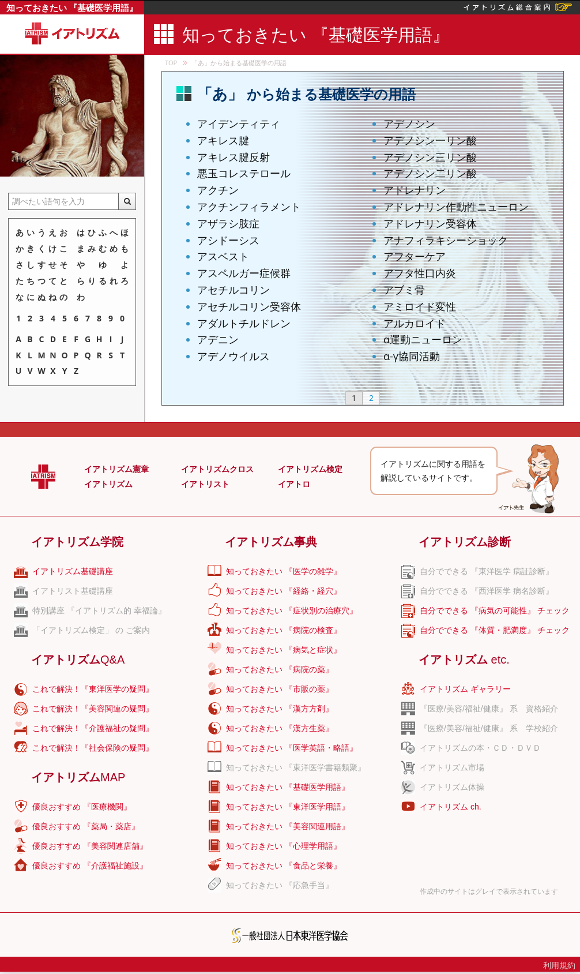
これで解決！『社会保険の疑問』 (92, 748)
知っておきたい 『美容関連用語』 (287, 826)
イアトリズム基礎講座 (72, 571)
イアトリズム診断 (465, 541)
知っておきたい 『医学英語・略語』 (291, 748)
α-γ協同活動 (411, 356)
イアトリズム (108, 484)
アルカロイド (414, 323)
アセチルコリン (233, 290)
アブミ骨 (404, 290)
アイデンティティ (238, 123)
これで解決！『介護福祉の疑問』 (92, 728)
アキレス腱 (223, 140)
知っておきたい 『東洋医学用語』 (287, 807)
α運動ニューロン (422, 339)
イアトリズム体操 (452, 787)
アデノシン (409, 123)
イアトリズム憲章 (116, 469)
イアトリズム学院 (77, 541)
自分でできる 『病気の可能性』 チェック (495, 610)
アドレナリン (414, 190)
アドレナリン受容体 (430, 223)
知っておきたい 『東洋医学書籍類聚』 (296, 767)
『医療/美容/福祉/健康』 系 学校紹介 (489, 728)
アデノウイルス (233, 356)
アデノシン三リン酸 (430, 157)
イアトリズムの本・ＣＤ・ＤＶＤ (480, 748)
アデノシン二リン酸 (430, 173)
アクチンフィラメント (249, 206)
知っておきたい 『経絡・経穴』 (283, 591)
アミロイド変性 (419, 306)
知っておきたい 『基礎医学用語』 (72, 7)
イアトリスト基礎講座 (72, 591)
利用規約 (559, 965)
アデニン (218, 339)
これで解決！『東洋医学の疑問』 (92, 689)
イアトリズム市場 (452, 767)
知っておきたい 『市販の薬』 (279, 689)
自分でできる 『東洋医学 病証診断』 (486, 571)
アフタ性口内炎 (419, 273)
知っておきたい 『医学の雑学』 (283, 571)
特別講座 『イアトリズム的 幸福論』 (99, 610)
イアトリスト (205, 484)
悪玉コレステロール (244, 173)
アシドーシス (228, 240)
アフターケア (414, 256)
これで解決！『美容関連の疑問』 (92, 709)
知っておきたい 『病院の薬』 (279, 669)
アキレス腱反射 (233, 157)
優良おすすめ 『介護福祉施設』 (90, 865)
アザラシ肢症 (228, 223)
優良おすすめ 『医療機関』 (81, 807)
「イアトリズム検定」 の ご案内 (91, 630)
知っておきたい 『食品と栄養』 (283, 865)
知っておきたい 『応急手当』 (279, 885)
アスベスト (223, 256)
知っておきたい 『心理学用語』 (283, 846)
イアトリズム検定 (310, 469)
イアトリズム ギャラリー (465, 689)
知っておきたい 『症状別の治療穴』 (291, 610)
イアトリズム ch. (450, 807)
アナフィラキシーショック (445, 240)
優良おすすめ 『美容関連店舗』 (90, 846)
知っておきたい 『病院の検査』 (283, 630)
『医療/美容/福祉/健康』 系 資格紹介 (489, 709)
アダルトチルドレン (244, 323)
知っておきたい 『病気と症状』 (283, 650)
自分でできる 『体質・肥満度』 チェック (495, 630)
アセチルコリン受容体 (249, 306)
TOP (171, 62)
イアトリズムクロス (217, 469)
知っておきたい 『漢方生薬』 (279, 728)
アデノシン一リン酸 (430, 140)
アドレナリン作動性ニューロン (456, 206)
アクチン (218, 190)
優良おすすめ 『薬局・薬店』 (86, 826)
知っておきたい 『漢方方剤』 (279, 709)
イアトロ (294, 484)
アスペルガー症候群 (244, 273)
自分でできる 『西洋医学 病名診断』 (486, 591)
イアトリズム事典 (271, 541)
